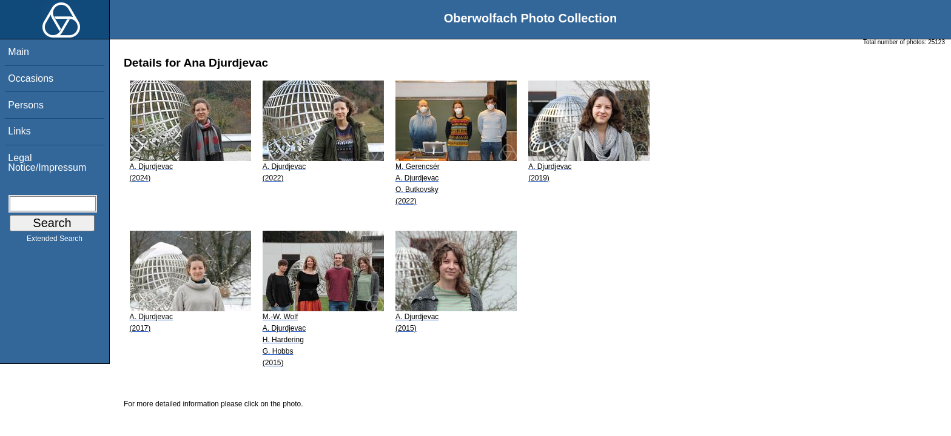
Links (19, 131)
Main (18, 52)
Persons (26, 105)
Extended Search (54, 241)
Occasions (30, 78)
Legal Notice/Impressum (47, 163)
